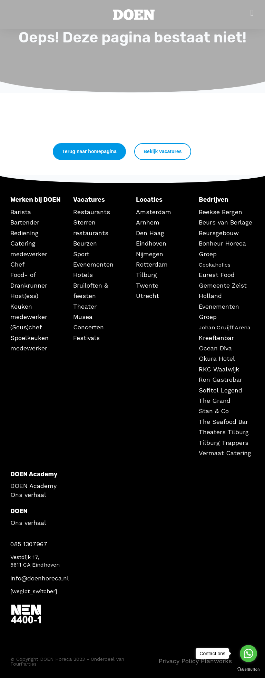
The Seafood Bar (223, 421)
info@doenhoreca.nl (39, 578)
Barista (20, 212)
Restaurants (91, 212)
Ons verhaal (28, 494)
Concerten (88, 327)
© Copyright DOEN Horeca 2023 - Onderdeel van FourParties (67, 661)
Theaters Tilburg (224, 432)
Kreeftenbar (216, 337)
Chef (17, 264)
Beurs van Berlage (225, 222)
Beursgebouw (219, 233)
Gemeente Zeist (223, 285)
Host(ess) (24, 295)
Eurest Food (217, 274)
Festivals (86, 337)
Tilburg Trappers (223, 442)
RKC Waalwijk (219, 369)
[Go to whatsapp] (248, 653)
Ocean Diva (215, 348)
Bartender (24, 222)
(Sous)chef (26, 327)
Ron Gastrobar (220, 379)
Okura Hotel (217, 358)
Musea (82, 316)
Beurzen (85, 243)
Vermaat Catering (225, 453)
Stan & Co (214, 411)
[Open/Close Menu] (252, 13)
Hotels (83, 274)
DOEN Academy (33, 485)
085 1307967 (28, 544)
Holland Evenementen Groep (219, 306)
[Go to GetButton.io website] (248, 669)
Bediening (24, 233)
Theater (85, 306)
